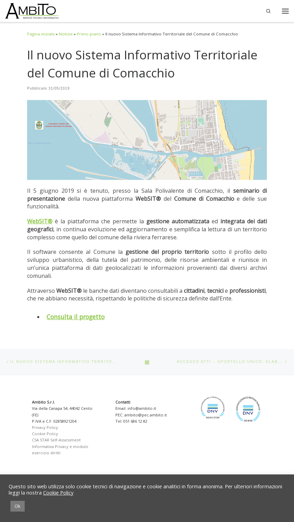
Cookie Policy (45, 433)
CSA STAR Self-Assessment (56, 439)
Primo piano (89, 33)
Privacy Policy (45, 427)
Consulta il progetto (76, 317)
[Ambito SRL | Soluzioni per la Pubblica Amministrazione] (32, 11)
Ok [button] (18, 506)
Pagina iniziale (41, 33)
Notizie (66, 33)
